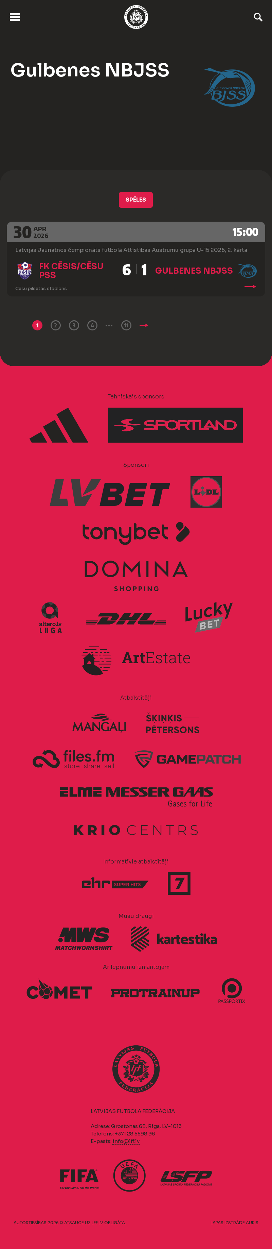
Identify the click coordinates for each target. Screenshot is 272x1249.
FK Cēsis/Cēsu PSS (71, 270)
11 (126, 325)
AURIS (252, 1222)
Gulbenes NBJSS (194, 271)
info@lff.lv (126, 1141)
